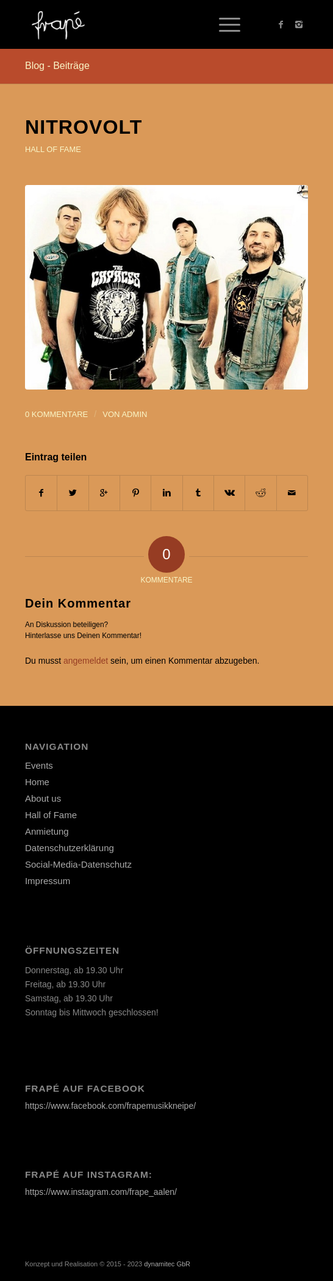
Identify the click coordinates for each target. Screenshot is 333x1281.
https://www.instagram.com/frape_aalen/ (101, 1192)
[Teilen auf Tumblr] (198, 493)
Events (39, 765)
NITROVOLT (84, 127)
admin (134, 414)
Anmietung (47, 831)
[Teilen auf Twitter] (72, 493)
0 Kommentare (56, 414)
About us (43, 798)
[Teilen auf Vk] (229, 493)
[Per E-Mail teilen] (292, 493)
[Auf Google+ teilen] (104, 493)
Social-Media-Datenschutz (78, 864)
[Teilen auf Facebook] (41, 493)
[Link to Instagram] (299, 24)
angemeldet (85, 661)
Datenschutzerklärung (69, 848)
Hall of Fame (53, 149)
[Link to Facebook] (280, 24)
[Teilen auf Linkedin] (166, 493)
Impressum (47, 881)
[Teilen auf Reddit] (260, 493)
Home (37, 782)
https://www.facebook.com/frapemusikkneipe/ (110, 1106)
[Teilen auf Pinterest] (135, 493)
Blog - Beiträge (57, 65)
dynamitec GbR (167, 1264)
